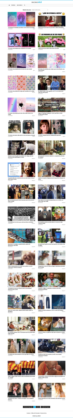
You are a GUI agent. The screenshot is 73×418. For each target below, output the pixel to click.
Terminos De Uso (43, 413)
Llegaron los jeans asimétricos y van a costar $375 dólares (50, 310)
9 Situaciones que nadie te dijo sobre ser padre (48, 48)
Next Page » (46, 406)
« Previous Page (27, 406)
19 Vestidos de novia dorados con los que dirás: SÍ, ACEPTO (21, 354)
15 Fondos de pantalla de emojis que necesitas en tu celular (21, 91)
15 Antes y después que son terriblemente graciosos (49, 135)
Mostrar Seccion (27, 9)
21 (41, 406)
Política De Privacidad (35, 413)
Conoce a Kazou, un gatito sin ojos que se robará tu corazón (51, 332)
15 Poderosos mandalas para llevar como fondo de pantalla (21, 27)
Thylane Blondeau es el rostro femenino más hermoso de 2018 (51, 398)
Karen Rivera (10, 28)
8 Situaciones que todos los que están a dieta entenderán (51, 27)
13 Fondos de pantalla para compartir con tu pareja (19, 48)
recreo (36, 2)
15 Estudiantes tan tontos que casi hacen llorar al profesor (20, 222)
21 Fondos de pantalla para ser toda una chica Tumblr (20, 69)
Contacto (28, 413)
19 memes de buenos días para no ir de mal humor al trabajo (21, 135)
